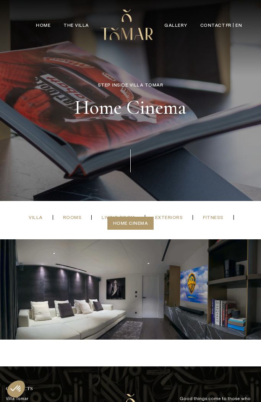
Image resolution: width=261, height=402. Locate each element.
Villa (36, 217)
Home (43, 25)
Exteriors (169, 217)
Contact (212, 25)
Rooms (72, 217)
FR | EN (234, 25)
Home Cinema (130, 223)
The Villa (76, 25)
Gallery (175, 25)
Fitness (213, 217)
